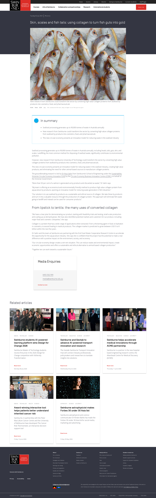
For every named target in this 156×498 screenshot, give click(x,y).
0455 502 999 (48, 275)
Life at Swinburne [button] (49, 7)
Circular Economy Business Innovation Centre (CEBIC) (91, 176)
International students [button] (101, 7)
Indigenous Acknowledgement (61, 484)
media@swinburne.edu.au (53, 279)
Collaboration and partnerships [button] (69, 7)
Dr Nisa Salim (67, 173)
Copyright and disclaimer (26, 495)
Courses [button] (36, 7)
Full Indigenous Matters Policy (131, 487)
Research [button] (87, 7)
